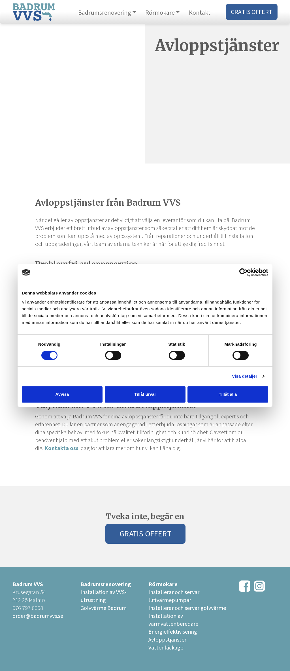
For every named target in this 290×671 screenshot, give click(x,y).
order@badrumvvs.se (37, 616)
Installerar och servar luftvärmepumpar (173, 596)
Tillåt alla (228, 394)
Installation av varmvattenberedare (173, 620)
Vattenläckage (165, 648)
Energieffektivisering (172, 632)
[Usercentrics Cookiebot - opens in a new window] (243, 272)
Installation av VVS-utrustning (103, 596)
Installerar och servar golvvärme (187, 608)
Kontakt (199, 12)
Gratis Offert (251, 11)
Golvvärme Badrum (103, 608)
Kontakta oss (61, 448)
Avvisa (62, 394)
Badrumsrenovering (104, 12)
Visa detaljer (244, 376)
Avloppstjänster (167, 640)
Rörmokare (160, 12)
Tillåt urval (145, 394)
